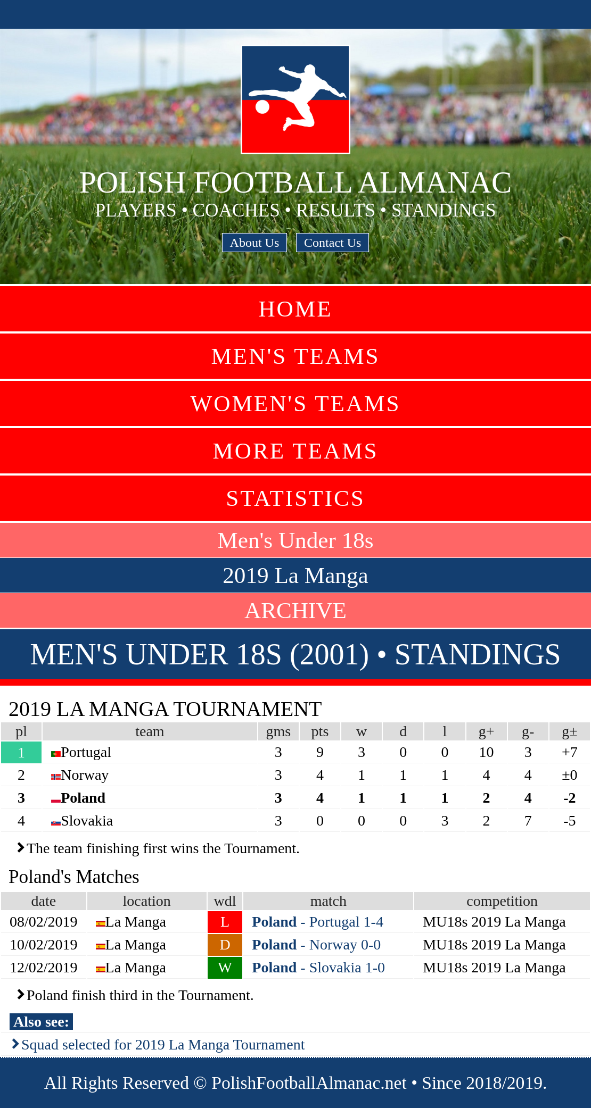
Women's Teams (295, 403)
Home (295, 308)
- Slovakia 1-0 (318, 967)
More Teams (295, 450)
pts (320, 731)
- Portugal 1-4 (317, 921)
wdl (225, 901)
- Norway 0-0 (316, 944)
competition (502, 901)
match (328, 901)
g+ (487, 731)
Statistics (295, 498)
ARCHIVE (295, 610)
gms (278, 731)
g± (569, 731)
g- (528, 731)
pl (21, 731)
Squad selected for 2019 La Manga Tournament (163, 1044)
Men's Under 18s (295, 540)
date (43, 901)
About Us (255, 242)
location (147, 901)
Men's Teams (295, 356)
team (149, 731)
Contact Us (332, 242)
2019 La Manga (295, 575)
